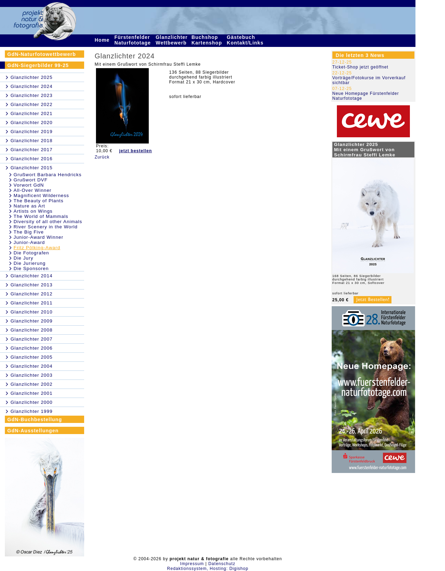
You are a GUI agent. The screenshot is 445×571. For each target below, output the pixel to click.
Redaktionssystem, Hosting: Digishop (208, 568)
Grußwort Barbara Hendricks (48, 174)
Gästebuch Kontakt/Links (246, 40)
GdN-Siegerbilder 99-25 (38, 65)
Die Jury (23, 258)
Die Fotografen (31, 252)
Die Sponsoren (31, 268)
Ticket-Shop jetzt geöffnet (360, 67)
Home (103, 40)
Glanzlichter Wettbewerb (172, 40)
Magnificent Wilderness (41, 195)
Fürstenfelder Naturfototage (133, 40)
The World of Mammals (41, 216)
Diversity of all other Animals (48, 221)
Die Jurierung (30, 263)
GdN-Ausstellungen (33, 430)
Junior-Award (29, 242)
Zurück (102, 157)
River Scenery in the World (46, 226)
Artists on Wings (33, 211)
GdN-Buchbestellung (34, 419)
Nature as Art (29, 206)
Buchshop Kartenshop (208, 40)
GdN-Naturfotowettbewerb (41, 54)
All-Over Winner (32, 190)
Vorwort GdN (29, 185)
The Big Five (29, 232)
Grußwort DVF (31, 179)
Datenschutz (221, 563)
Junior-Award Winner (38, 237)
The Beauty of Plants (39, 200)
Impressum (192, 563)
